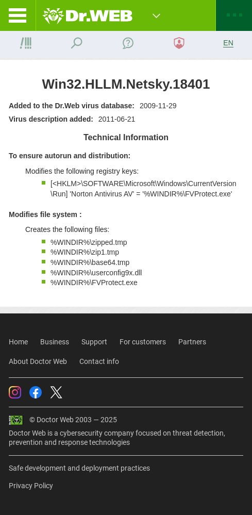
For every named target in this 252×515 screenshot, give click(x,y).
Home (18, 341)
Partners (192, 341)
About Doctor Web (38, 361)
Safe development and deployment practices (79, 468)
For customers (143, 341)
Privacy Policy (31, 485)
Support (94, 341)
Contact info (99, 361)
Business (54, 341)
